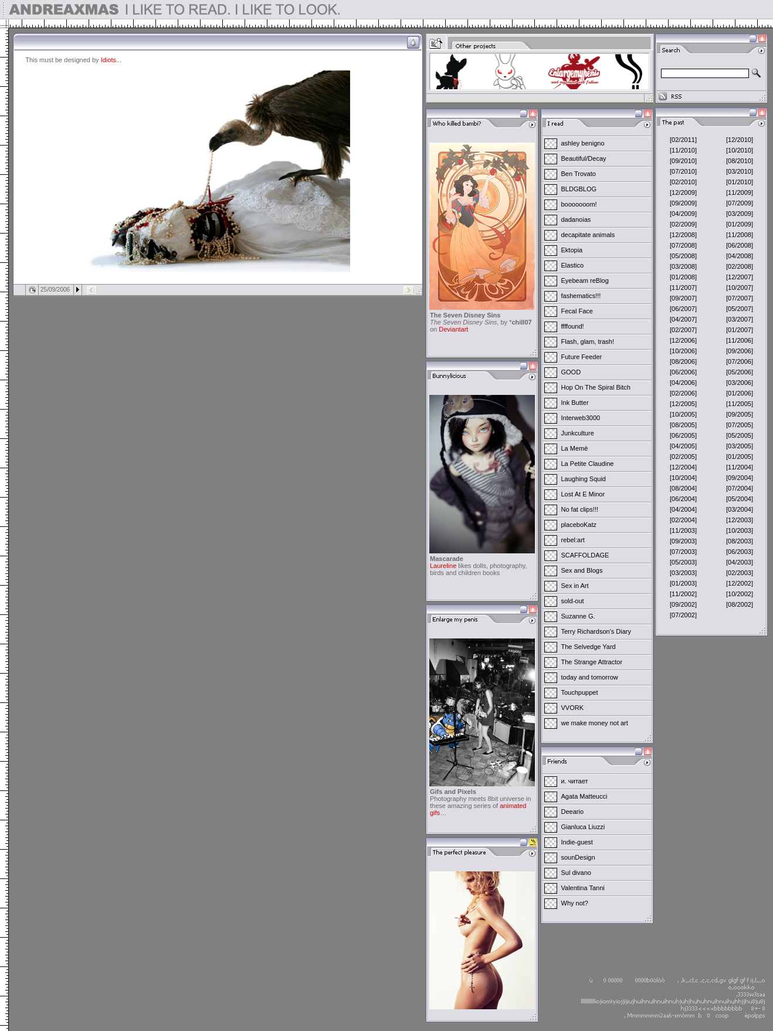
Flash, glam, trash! (587, 341)
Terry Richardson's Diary (596, 631)
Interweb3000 (581, 417)
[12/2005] (683, 403)
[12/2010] (739, 139)
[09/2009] (683, 203)
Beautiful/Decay (583, 158)
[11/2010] (683, 150)
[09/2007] (683, 298)
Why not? (574, 903)
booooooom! (579, 204)
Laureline (443, 565)
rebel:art (573, 539)
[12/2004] (683, 467)
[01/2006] (739, 393)
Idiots (108, 59)
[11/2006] (739, 340)
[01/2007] (739, 329)
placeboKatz (579, 524)
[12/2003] (739, 519)
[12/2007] (739, 276)
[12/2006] (683, 340)
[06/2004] (683, 498)
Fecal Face (577, 311)
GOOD (571, 372)
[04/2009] (683, 213)
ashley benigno (583, 143)
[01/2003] (683, 583)
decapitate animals (588, 234)
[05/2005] (739, 435)
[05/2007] (739, 308)
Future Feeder (581, 356)
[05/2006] (739, 372)
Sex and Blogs (582, 570)
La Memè (574, 448)
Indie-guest (577, 842)
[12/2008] (683, 234)
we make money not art (594, 722)
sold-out (572, 600)
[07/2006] (739, 361)
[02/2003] (739, 572)
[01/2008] (683, 276)
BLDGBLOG (579, 188)
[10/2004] (683, 477)
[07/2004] (739, 488)
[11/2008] (739, 234)
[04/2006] (683, 382)
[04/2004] (683, 509)
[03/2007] (739, 319)
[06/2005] (683, 435)
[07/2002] (683, 614)
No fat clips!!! (580, 509)
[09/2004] (739, 477)
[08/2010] (739, 160)
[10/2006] (683, 350)
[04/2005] (683, 445)
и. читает (574, 781)
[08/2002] (739, 604)
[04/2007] (683, 319)
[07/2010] (683, 171)
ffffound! (572, 326)
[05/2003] (683, 562)
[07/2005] (739, 424)
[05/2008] (683, 255)
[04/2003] (739, 562)
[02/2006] (683, 393)
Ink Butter (575, 402)
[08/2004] (683, 488)
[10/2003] (739, 530)
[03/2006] (739, 382)
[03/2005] (739, 445)
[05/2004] (739, 498)
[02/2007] (683, 329)
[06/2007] (683, 308)
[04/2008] (739, 255)
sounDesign (578, 857)
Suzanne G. (578, 616)
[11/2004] (739, 467)
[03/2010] (739, 171)
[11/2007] (683, 287)
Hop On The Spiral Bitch (595, 387)
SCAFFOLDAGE (585, 555)
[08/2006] (683, 361)
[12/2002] (739, 583)
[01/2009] (739, 224)
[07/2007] (739, 298)
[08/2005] (683, 424)
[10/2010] (739, 150)
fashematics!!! (581, 295)
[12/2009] (683, 192)
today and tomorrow (589, 677)
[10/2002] (739, 593)
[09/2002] (683, 604)
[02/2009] (683, 224)
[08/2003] (739, 541)
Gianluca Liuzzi (583, 826)
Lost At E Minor (583, 494)
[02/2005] (683, 456)
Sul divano (576, 872)
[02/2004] (683, 519)
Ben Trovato (578, 173)
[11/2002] (683, 593)
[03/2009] (739, 213)
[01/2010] (739, 181)
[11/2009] (739, 192)
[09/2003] (683, 541)
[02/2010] (683, 181)
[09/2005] (739, 414)
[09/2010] (683, 160)
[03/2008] (683, 266)
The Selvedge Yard (588, 646)
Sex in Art (575, 585)
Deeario (572, 811)
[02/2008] (739, 266)
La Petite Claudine (587, 463)
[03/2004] (739, 509)
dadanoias (576, 219)
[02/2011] (683, 139)
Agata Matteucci (584, 796)
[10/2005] (683, 414)
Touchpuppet (579, 692)
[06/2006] (683, 372)
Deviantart (453, 329)
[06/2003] (739, 551)
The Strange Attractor (592, 661)
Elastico (572, 265)
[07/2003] (683, 551)
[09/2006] (739, 350)
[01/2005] (739, 456)
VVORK (572, 707)
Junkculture (577, 433)
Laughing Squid (583, 478)
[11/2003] (683, 530)
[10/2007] (739, 287)
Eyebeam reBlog (585, 280)
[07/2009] (739, 203)
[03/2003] (683, 572)
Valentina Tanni (583, 887)
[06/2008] (739, 245)
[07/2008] (683, 245)
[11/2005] (739, 403)
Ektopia (572, 249)
